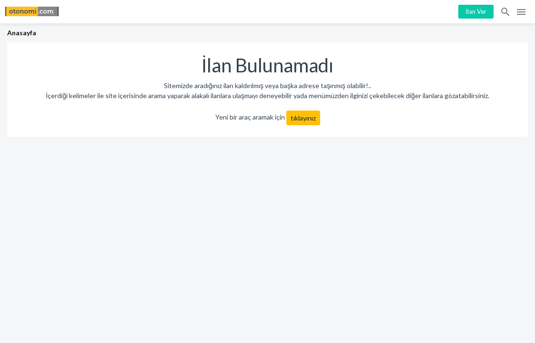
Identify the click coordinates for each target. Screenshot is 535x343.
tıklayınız (303, 118)
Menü (521, 12)
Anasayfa (21, 33)
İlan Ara (506, 12)
